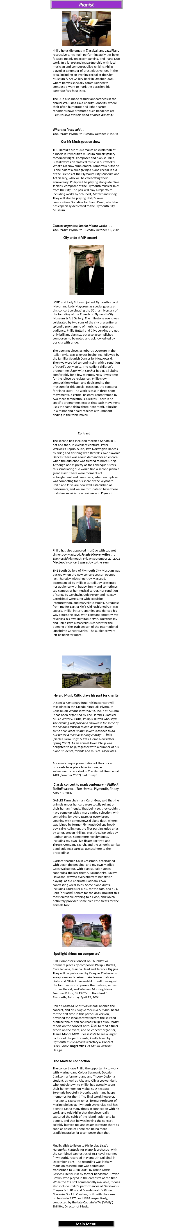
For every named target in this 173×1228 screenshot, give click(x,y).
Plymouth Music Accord (69, 1042)
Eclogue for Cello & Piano (92, 1010)
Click (94, 1026)
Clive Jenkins (95, 67)
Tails (56, 775)
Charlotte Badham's (86, 881)
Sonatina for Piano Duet (69, 91)
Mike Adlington (69, 828)
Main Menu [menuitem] (86, 1223)
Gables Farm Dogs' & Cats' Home (76, 739)
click (66, 1145)
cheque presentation (79, 763)
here (86, 1026)
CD (69, 1182)
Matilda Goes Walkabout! (80, 1006)
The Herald (95, 771)
